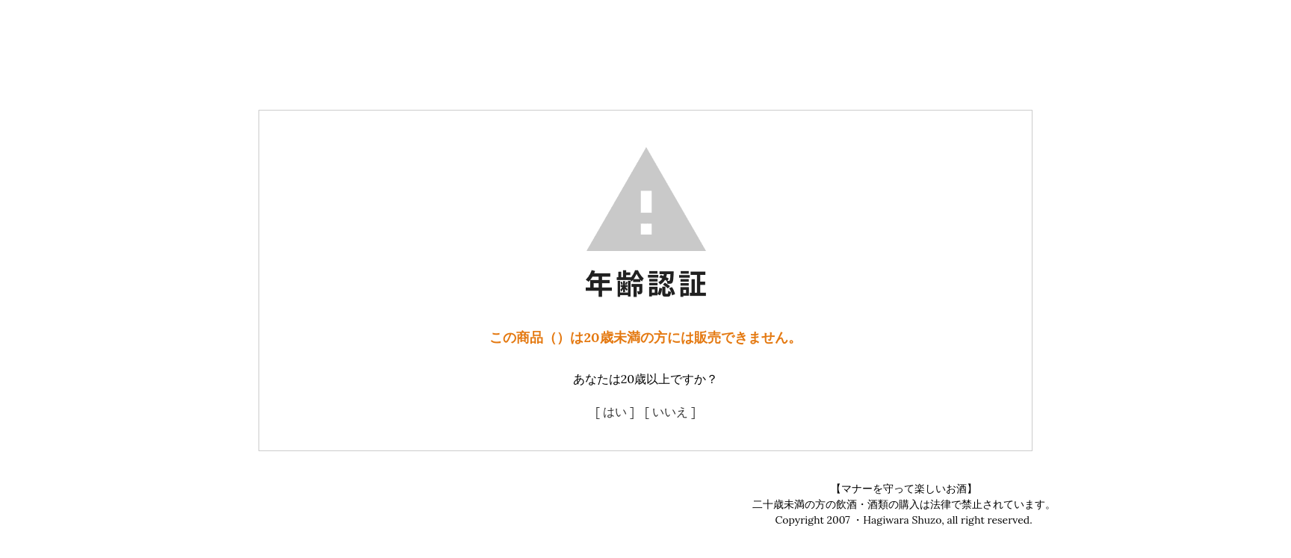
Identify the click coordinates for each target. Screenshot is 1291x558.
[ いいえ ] (670, 411)
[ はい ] (614, 411)
